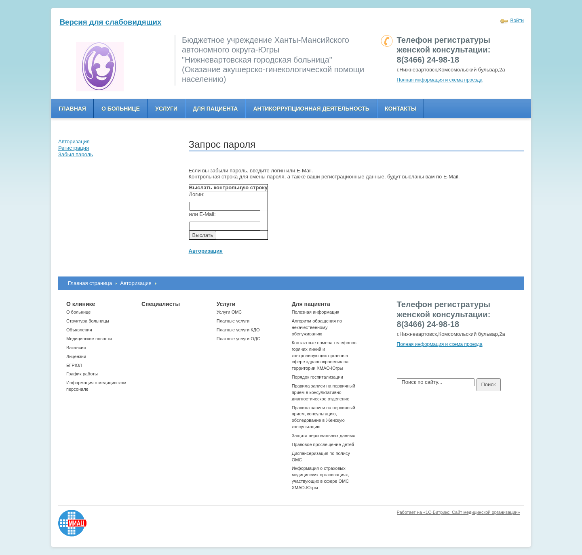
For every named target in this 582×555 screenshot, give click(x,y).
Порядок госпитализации (317, 377)
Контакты (400, 108)
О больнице (120, 108)
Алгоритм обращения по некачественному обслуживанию (317, 327)
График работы (82, 373)
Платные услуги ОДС (238, 338)
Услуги (166, 108)
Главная (72, 108)
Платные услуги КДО (238, 329)
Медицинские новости (89, 338)
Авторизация (136, 283)
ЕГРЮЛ (74, 365)
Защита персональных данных (323, 435)
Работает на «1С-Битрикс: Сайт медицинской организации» (458, 512)
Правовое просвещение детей (323, 444)
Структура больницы (87, 320)
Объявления (79, 329)
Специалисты (160, 304)
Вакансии (76, 347)
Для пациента (215, 108)
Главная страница (90, 283)
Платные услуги (233, 320)
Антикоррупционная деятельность (311, 108)
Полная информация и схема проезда (440, 80)
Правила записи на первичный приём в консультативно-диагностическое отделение (323, 392)
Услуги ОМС (229, 312)
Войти (517, 20)
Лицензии (76, 356)
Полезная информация (316, 312)
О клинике (80, 304)
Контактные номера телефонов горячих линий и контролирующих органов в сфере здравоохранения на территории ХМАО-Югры (324, 355)
